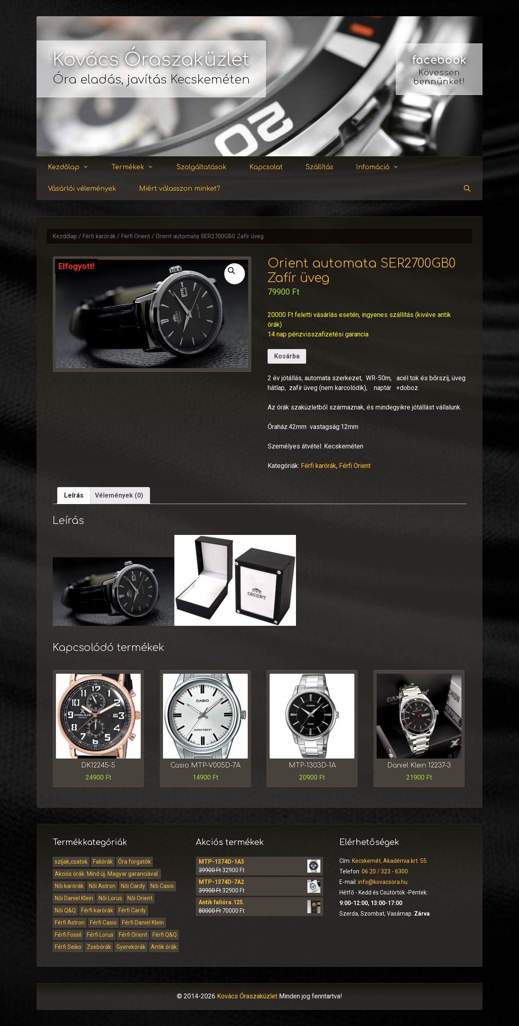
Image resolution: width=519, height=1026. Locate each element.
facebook (439, 60)
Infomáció (382, 167)
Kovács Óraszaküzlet (151, 60)
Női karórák (69, 886)
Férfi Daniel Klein (143, 922)
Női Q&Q (65, 910)
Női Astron (102, 886)
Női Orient (139, 898)
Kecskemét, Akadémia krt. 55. (390, 861)
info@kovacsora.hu (382, 882)
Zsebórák (99, 947)
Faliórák (103, 861)
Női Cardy (133, 886)
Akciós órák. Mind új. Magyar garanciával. (107, 874)
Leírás (74, 495)
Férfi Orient (135, 236)
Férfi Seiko (68, 947)
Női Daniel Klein (74, 898)
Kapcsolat (266, 167)
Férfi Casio (103, 922)
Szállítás (319, 167)
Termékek (137, 167)
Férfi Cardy (132, 910)
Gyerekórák (131, 947)
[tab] (73, 495)
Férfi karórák (99, 236)
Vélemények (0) (119, 495)
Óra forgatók (134, 861)
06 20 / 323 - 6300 (385, 871)
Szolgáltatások (201, 167)
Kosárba (287, 356)
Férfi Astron (70, 922)
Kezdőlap (73, 167)
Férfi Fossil (68, 934)
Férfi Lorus (100, 934)
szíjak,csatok (71, 861)
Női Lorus (110, 898)
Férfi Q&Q (164, 934)
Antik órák (164, 947)
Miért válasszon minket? (179, 188)
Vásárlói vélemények (82, 188)
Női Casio (162, 886)
